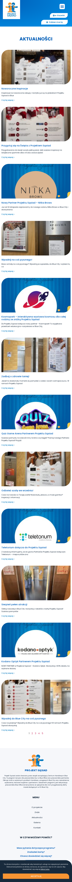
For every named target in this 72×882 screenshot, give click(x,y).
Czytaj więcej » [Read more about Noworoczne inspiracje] (7, 100)
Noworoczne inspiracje (14, 88)
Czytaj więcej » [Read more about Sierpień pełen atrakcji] (7, 616)
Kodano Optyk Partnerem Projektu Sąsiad (25, 661)
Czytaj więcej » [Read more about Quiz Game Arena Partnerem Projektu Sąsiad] (7, 445)
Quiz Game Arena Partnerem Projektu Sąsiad (27, 433)
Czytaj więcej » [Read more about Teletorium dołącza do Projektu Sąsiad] (7, 559)
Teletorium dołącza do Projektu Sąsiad (23, 547)
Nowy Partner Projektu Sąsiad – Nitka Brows (26, 202)
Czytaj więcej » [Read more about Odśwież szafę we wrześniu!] (7, 502)
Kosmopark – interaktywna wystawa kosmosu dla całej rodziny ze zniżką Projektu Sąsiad (33, 318)
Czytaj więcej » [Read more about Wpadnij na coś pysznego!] (7, 271)
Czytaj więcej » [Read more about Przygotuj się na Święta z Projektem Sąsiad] (7, 157)
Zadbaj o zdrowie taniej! (15, 376)
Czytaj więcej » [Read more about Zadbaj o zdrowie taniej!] (7, 388)
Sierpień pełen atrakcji (14, 604)
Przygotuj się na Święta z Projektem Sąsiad (26, 145)
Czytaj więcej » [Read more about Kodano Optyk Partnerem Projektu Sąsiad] (7, 673)
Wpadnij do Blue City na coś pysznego (23, 718)
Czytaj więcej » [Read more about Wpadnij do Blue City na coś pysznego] (7, 730)
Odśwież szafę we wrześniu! (17, 490)
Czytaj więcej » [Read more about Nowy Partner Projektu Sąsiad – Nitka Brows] (7, 214)
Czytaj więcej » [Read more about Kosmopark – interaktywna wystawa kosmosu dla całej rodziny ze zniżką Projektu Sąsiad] (7, 331)
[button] (62, 6)
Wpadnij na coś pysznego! (16, 259)
